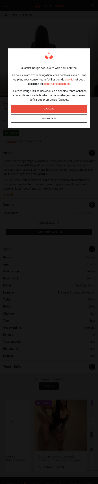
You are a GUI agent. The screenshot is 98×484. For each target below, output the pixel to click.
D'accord (49, 108)
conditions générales (57, 84)
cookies (70, 79)
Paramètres (49, 118)
